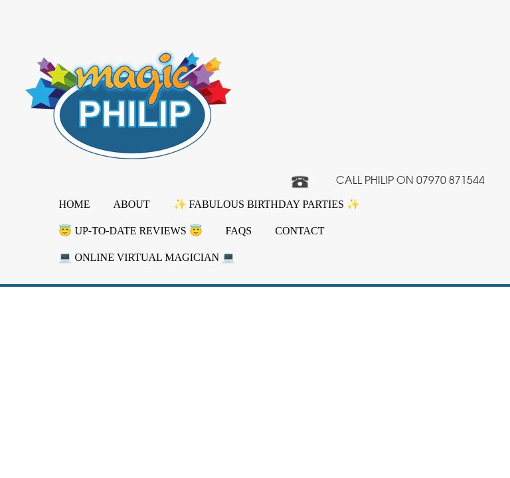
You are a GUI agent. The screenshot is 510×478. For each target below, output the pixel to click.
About (132, 204)
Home (74, 204)
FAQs (239, 230)
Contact (299, 230)
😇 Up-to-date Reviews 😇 (130, 230)
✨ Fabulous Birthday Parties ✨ (266, 204)
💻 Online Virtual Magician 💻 (146, 257)
